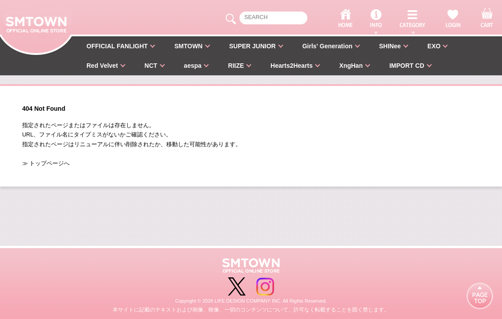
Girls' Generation (327, 46)
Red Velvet (102, 65)
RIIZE (236, 65)
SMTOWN (188, 46)
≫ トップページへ (46, 163)
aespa (193, 65)
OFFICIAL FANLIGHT (117, 46)
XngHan (351, 65)
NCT (151, 65)
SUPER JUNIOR (252, 46)
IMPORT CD (406, 65)
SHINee (390, 46)
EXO (434, 46)
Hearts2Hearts (292, 65)
